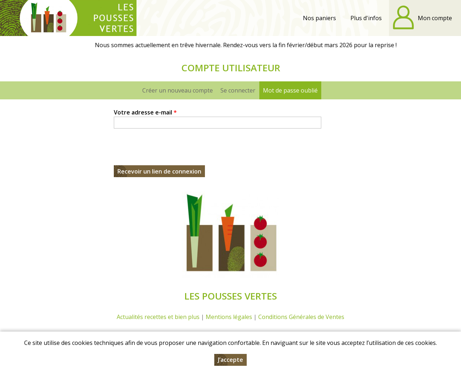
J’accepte (230, 360)
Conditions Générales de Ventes (301, 317)
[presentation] (168, 151)
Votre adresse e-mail (145, 112)
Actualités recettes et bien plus (158, 317)
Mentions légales (229, 317)
